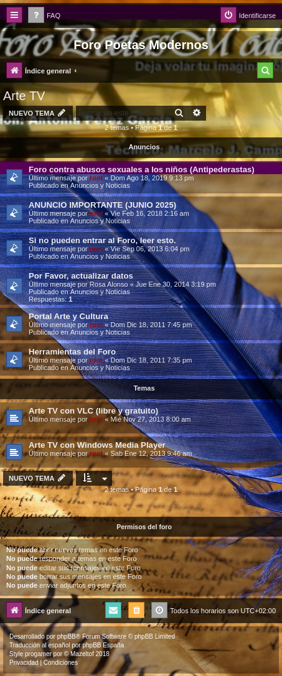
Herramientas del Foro (72, 351)
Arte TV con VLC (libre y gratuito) (93, 410)
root (96, 178)
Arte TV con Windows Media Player (97, 445)
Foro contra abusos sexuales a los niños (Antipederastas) (142, 169)
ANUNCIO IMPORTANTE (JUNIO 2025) (102, 205)
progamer (38, 654)
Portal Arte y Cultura (68, 316)
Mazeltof (82, 654)
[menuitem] (44, 16)
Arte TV (24, 96)
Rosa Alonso (109, 284)
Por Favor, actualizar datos (81, 275)
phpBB (66, 636)
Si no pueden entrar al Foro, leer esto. (102, 240)
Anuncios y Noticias (100, 185)
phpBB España (103, 645)
